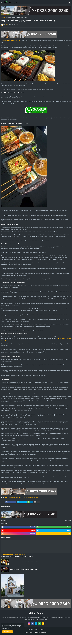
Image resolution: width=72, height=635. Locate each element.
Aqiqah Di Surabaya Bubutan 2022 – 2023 (11, 40)
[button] (2, 2)
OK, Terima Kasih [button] (7, 631)
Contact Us (37, 632)
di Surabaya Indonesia (39, 629)
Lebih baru (4, 520)
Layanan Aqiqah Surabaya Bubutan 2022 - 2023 (24, 569)
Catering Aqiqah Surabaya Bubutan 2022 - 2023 (24, 562)
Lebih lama (67, 520)
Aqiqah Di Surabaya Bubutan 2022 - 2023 (16, 17)
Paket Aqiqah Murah (33, 497)
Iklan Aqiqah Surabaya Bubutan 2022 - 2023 (17, 556)
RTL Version (44, 632)
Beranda (3, 17)
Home (26, 632)
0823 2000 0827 (6, 628)
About (31, 632)
